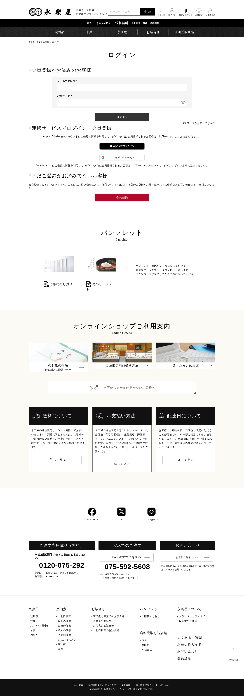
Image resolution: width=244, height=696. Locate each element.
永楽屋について (189, 609)
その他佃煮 (64, 635)
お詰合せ (98, 609)
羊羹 (33, 630)
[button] (122, 146)
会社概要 (78, 685)
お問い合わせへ (187, 557)
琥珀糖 (34, 616)
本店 (144, 640)
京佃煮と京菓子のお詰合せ (108, 616)
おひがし (35, 635)
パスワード (65, 96)
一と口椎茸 (64, 616)
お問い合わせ (187, 651)
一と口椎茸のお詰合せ (106, 630)
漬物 (60, 649)
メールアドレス (68, 81)
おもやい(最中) (39, 625)
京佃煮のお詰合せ (103, 625)
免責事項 (125, 685)
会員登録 (184, 658)
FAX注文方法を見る (126, 557)
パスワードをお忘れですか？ (198, 123)
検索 (148, 12)
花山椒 (62, 644)
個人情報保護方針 (145, 685)
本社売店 (147, 649)
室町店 (145, 645)
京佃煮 (61, 609)
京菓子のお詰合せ (103, 621)
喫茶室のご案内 (188, 621)
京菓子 (34, 609)
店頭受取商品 (184, 32)
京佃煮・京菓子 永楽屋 (39, 42)
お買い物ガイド (189, 644)
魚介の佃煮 (64, 630)
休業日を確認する (69, 573)
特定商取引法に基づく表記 (102, 685)
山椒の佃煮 (64, 625)
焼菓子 (34, 621)
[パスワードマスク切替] (183, 102)
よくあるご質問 (189, 638)
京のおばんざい (67, 639)
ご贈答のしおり (151, 616)
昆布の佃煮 (64, 621)
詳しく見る (58, 459)
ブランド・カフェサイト (193, 616)
